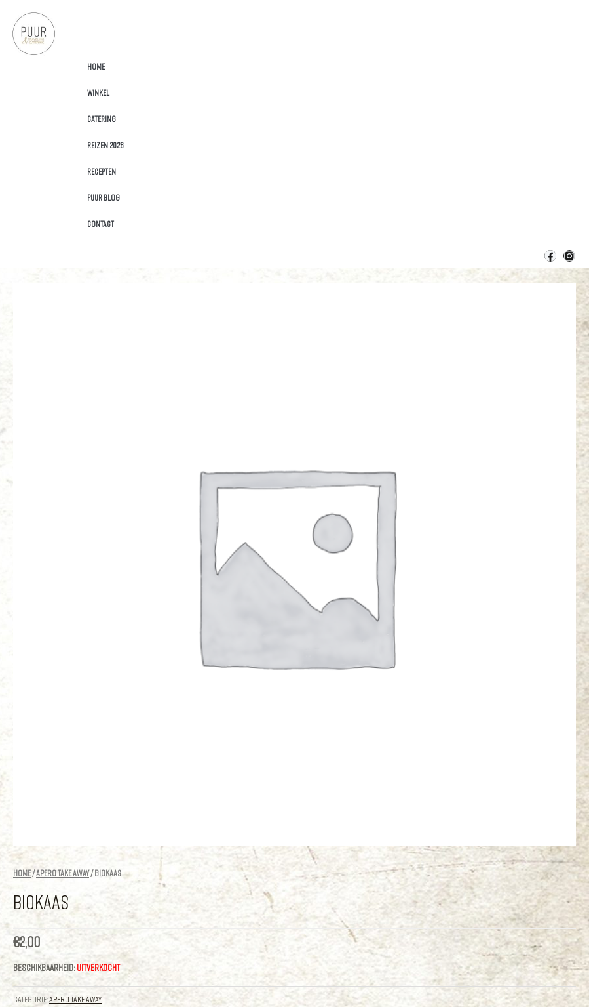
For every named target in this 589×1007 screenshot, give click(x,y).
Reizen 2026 (105, 145)
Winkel (98, 92)
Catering (101, 118)
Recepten (101, 171)
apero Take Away (62, 873)
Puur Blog (103, 197)
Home (96, 66)
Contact (100, 223)
